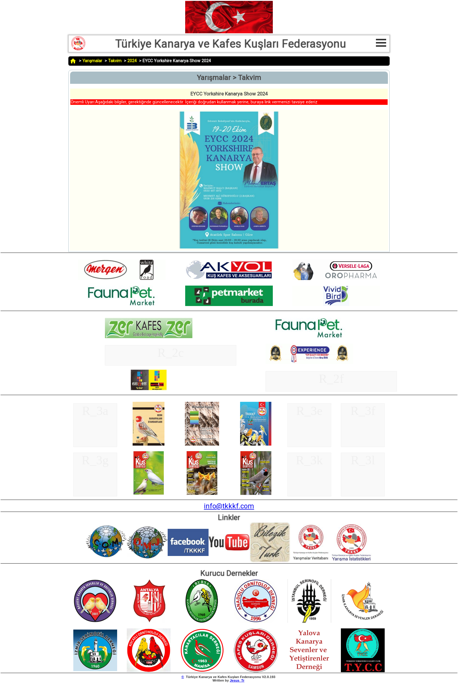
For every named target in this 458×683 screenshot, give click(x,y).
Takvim (115, 60)
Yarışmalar (92, 60)
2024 (132, 60)
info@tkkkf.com (229, 506)
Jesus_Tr (237, 680)
